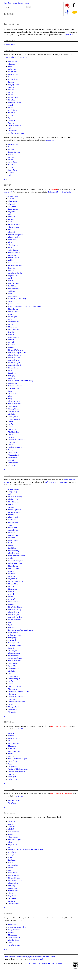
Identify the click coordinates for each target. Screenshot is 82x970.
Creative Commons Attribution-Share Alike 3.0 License (43, 963)
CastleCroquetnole (14, 509)
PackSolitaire (12, 342)
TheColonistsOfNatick (15, 686)
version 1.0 (50, 140)
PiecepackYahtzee (14, 619)
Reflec (10, 107)
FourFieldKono (13, 79)
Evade (10, 278)
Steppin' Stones (13, 411)
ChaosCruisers (13, 837)
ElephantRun (12, 275)
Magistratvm (12, 578)
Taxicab (11, 426)
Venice (10, 450)
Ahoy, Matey (12, 201)
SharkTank (12, 393)
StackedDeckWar (14, 937)
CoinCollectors (13, 250)
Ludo (10, 319)
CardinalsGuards (13, 831)
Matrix (10, 324)
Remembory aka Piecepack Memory (20, 380)
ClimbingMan (13, 245)
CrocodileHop (13, 262)
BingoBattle (12, 61)
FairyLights (12, 76)
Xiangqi (11, 460)
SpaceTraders (13, 406)
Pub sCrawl (12, 373)
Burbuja (11, 733)
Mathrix (11, 586)
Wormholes (12, 712)
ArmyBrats (12, 206)
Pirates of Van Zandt (15, 880)
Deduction (11, 268)
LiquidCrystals (13, 316)
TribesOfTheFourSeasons (16, 701)
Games (26, 3)
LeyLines (11, 89)
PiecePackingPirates (15, 607)
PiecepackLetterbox (15, 617)
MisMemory (12, 746)
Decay (10, 847)
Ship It (10, 893)
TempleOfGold (13, 766)
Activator (11, 821)
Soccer (10, 115)
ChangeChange (13, 227)
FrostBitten (12, 286)
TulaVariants (12, 130)
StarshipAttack (13, 409)
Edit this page (26, 956)
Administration (51, 956)
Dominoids (12, 270)
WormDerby (12, 457)
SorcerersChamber (14, 403)
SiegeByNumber (13, 896)
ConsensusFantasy (14, 252)
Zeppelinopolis (13, 462)
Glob (9, 740)
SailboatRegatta (13, 632)
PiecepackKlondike (14, 878)
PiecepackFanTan (14, 357)
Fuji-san (11, 82)
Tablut (10, 421)
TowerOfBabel (13, 442)
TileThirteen (12, 694)
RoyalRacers (12, 383)
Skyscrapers (12, 898)
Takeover (11, 123)
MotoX (10, 94)
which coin (12, 465)
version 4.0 (8, 192)
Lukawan (11, 932)
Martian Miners (13, 321)
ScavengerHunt (13, 388)
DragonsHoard (13, 535)
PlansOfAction (13, 883)
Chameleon (12, 924)
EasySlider (11, 537)
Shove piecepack (14, 401)
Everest (10, 280)
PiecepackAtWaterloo (15, 350)
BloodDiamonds (13, 502)
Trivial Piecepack (14, 945)
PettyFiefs (11, 599)
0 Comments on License (12, 956)
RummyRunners (14, 751)
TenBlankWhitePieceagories (18, 769)
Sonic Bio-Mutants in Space (17, 758)
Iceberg (10, 857)
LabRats (11, 314)
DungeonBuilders (14, 738)
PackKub (11, 339)
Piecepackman (13, 368)
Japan (10, 301)
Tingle (10, 434)
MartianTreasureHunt (15, 581)
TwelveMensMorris (15, 447)
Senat (10, 391)
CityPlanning (12, 239)
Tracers (10, 444)
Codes (10, 247)
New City (11, 332)
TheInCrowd (12, 429)
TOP (5, 179)
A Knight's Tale (13, 196)
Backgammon (13, 209)
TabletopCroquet (14, 419)
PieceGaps (11, 347)
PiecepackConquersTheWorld (18, 352)
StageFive (11, 120)
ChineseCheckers (14, 237)
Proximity (11, 885)
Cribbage (11, 260)
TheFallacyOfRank (14, 125)
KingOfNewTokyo (14, 311)
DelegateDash (13, 71)
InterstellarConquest (15, 560)
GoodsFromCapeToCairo (16, 555)
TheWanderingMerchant (16, 771)
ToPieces (11, 437)
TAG (9, 673)
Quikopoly (11, 375)
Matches (11, 92)
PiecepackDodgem (14, 102)
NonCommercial (56, 726)
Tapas (10, 764)
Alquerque (11, 204)
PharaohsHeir (13, 601)
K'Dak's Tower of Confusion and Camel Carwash (24, 306)
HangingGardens (14, 84)
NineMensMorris (14, 337)
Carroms (11, 219)
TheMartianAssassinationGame (19, 691)
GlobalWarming (13, 288)
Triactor (11, 774)
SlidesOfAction (13, 655)
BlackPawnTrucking (15, 496)
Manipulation (13, 865)
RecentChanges (18, 3)
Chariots (11, 229)
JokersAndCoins (13, 303)
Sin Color (11, 756)
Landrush (11, 573)
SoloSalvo (11, 901)
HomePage (7, 3)
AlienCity (11, 826)
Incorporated (12, 296)
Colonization (12, 527)
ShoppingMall (13, 650)
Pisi (9, 622)
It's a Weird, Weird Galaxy (17, 298)
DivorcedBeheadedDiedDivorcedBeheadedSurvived (25, 849)
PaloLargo (11, 748)
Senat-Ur (11, 648)
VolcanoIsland (13, 452)
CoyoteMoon (12, 844)
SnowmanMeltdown (15, 658)
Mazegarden (12, 935)
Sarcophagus (12, 637)
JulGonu (11, 87)
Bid (9, 214)
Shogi (10, 398)
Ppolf (10, 370)
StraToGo (11, 414)
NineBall (11, 334)
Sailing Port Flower (15, 385)
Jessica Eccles (69, 34)
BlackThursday (13, 499)
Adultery (11, 198)
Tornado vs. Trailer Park (16, 439)
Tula (9, 128)
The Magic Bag (13, 432)
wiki (8, 963)
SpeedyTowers (13, 117)
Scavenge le (12, 640)
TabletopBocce (13, 416)
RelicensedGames (10, 44)
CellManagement (14, 224)
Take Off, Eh (12, 761)
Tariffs (10, 424)
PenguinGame (13, 97)
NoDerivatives (67, 793)
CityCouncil (12, 519)
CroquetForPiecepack (15, 265)
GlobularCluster (13, 553)
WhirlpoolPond (13, 455)
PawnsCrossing (13, 875)
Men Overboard (13, 329)
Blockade (11, 829)
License (9, 13)
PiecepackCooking (14, 355)
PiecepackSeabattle (14, 365)
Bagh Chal (11, 211)
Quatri (10, 105)
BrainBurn (11, 216)
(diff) (41, 959)
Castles (10, 221)
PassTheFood (12, 344)
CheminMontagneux (15, 234)
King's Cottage (13, 309)
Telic (10, 942)
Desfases (11, 735)
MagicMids (12, 576)
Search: (6, 7)
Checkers (11, 64)
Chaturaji (11, 232)
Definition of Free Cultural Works (15, 57)
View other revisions (38, 956)
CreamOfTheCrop (14, 257)
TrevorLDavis (34, 959)
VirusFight (12, 776)
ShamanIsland (13, 890)
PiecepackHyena (13, 360)
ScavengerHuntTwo (15, 645)
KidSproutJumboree (15, 563)
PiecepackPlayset (14, 362)
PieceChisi (11, 100)
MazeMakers (12, 327)
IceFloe (10, 293)
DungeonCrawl (13, 74)
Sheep (10, 396)
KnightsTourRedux (14, 568)
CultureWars (12, 69)
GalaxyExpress (13, 855)
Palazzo (10, 596)
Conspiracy (12, 255)
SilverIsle (11, 112)
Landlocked (12, 860)
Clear (10, 242)
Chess (10, 66)
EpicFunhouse (13, 540)
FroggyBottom (13, 283)
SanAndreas (12, 110)
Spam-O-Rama (13, 666)
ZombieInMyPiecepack (16, 133)
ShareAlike (54, 189)
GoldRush (11, 291)
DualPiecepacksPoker (15, 273)
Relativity (11, 378)
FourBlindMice (13, 852)
